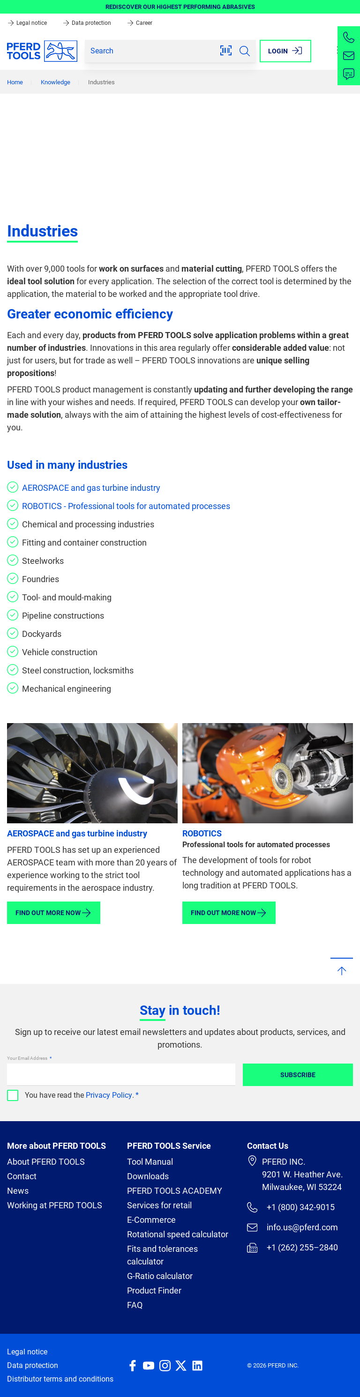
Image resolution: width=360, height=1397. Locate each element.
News (18, 1191)
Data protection (87, 23)
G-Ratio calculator (160, 1276)
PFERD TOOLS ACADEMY (174, 1191)
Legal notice (27, 23)
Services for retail (159, 1205)
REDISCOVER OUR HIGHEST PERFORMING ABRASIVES (180, 6)
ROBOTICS (202, 833)
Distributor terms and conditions (60, 1379)
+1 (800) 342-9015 (291, 1207)
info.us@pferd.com (292, 1227)
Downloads (148, 1176)
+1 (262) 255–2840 (292, 1247)
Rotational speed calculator (177, 1234)
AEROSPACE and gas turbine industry (91, 488)
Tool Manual (150, 1162)
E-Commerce (151, 1220)
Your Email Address (27, 1058)
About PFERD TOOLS (46, 1162)
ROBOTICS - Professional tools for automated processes (126, 506)
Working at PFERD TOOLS (54, 1205)
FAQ (134, 1305)
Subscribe (297, 1075)
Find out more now (53, 912)
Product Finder (154, 1290)
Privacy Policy (109, 1095)
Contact (22, 1176)
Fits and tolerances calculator (162, 1255)
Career (139, 23)
